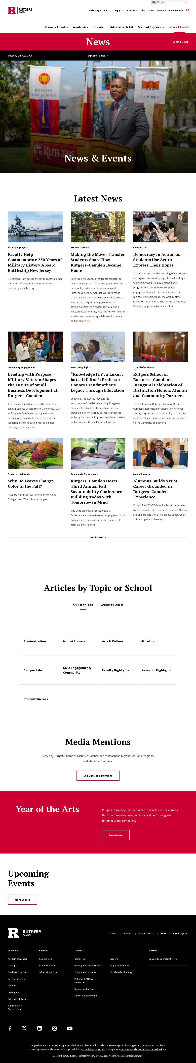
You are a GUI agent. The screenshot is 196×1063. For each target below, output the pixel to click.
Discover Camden (56, 27)
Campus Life (140, 247)
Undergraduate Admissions (88, 965)
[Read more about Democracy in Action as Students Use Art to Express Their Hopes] (160, 226)
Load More (98, 537)
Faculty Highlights (18, 247)
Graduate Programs (18, 972)
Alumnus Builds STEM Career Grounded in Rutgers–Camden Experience (155, 489)
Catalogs (12, 965)
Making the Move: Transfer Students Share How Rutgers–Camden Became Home (98, 262)
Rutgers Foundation (120, 965)
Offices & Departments (85, 995)
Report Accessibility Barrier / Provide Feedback (141, 1049)
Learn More (116, 835)
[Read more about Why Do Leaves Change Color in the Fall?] (35, 453)
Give (151, 10)
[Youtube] (69, 1028)
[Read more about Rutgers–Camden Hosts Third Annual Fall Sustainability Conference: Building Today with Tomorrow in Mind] (98, 453)
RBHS (163, 933)
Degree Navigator (17, 978)
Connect (161, 10)
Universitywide (180, 933)
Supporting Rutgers (84, 988)
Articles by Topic (83, 604)
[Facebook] (10, 1028)
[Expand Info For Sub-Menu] (132, 10)
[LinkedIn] (39, 1028)
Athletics (148, 641)
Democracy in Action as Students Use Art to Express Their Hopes (156, 260)
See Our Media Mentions (98, 775)
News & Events (179, 27)
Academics (80, 27)
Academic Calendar (17, 958)
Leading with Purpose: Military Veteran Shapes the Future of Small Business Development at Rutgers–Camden (33, 384)
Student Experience (151, 27)
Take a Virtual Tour (48, 972)
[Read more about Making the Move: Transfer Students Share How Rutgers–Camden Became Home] (98, 226)
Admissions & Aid (121, 27)
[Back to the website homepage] (20, 10)
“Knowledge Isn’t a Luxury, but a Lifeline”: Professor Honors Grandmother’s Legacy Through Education (97, 382)
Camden (113, 933)
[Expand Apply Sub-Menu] (119, 10)
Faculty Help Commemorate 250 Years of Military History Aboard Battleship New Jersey (35, 262)
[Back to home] (24, 933)
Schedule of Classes (18, 998)
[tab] (83, 603)
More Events (22, 899)
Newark (128, 933)
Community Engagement (21, 367)
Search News (180, 41)
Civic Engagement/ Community (77, 670)
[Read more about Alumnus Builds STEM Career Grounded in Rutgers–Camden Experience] (160, 453)
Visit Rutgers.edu (98, 10)
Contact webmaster (134, 1055)
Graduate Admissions (85, 972)
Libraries (12, 985)
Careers (114, 958)
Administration (35, 641)
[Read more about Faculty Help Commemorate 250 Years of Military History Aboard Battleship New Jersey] (35, 226)
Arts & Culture (112, 641)
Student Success (80, 247)
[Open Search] (187, 10)
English (159, 3)
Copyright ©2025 (60, 1055)
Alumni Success (141, 473)
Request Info (176, 10)
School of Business (143, 367)
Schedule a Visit (47, 965)
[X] (24, 1028)
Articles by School (112, 604)
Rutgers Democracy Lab (146, 296)
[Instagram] (54, 1028)
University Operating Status (163, 958)
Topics (107, 55)
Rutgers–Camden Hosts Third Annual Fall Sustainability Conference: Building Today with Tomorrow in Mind (97, 491)
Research (99, 27)
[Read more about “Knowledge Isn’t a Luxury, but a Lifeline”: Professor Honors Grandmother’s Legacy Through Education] (98, 347)
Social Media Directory (121, 972)
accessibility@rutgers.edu (93, 1049)
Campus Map (45, 958)
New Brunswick (146, 933)
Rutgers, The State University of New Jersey (88, 1055)
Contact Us (79, 958)
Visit (143, 10)
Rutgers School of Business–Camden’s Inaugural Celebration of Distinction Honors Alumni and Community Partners (160, 384)
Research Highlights (19, 473)
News (98, 41)
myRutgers (13, 992)
